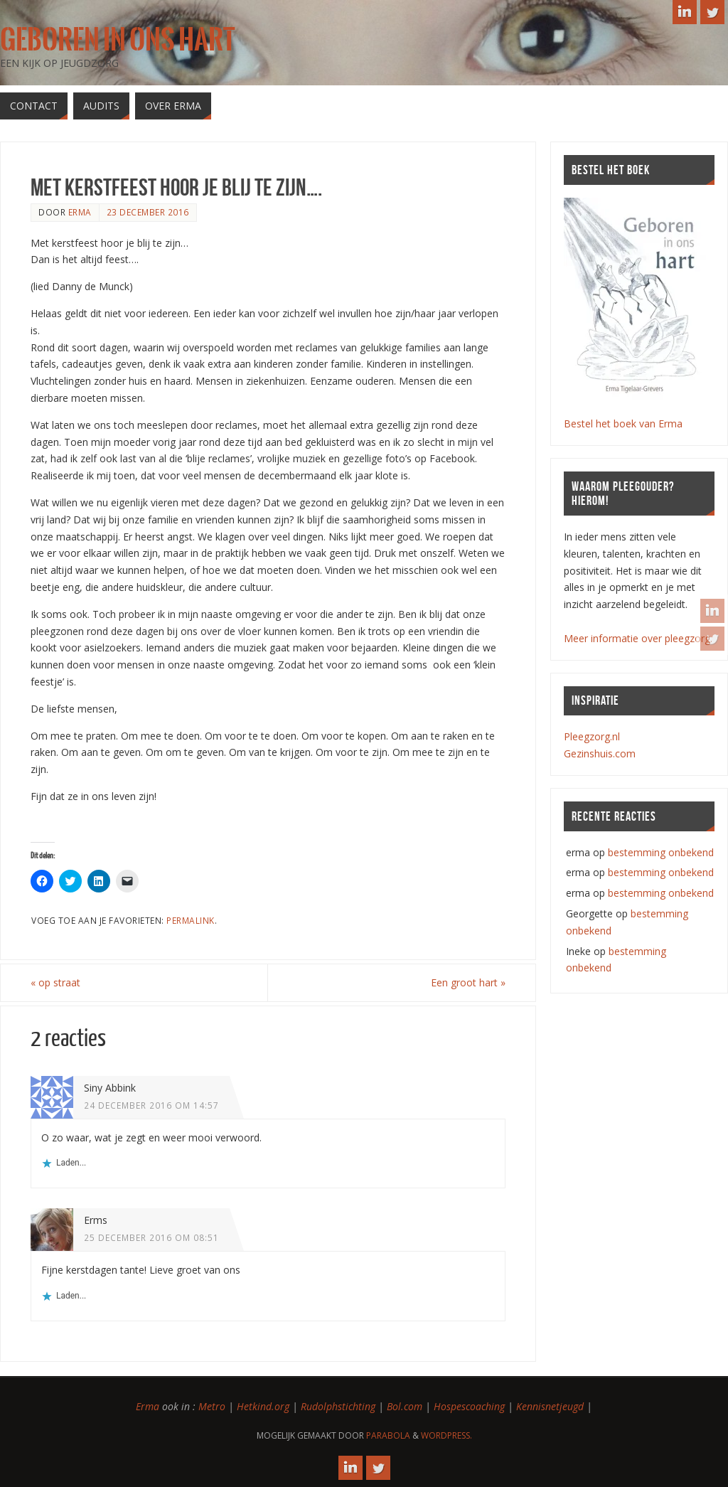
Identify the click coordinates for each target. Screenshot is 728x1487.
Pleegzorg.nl (592, 736)
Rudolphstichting (338, 1406)
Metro (211, 1406)
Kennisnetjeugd (550, 1406)
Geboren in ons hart (117, 39)
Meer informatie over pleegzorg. (638, 638)
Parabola (388, 1435)
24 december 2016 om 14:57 (151, 1105)
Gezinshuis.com (600, 753)
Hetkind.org (263, 1406)
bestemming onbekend (661, 852)
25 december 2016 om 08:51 (151, 1237)
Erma (147, 1406)
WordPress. (446, 1435)
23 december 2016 (148, 212)
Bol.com (404, 1406)
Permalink (190, 920)
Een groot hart (468, 982)
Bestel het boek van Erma (623, 423)
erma (80, 212)
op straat (55, 982)
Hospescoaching (469, 1406)
